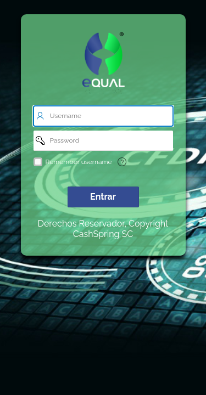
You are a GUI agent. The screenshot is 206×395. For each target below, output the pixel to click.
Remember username (79, 162)
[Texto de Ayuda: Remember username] (122, 161)
